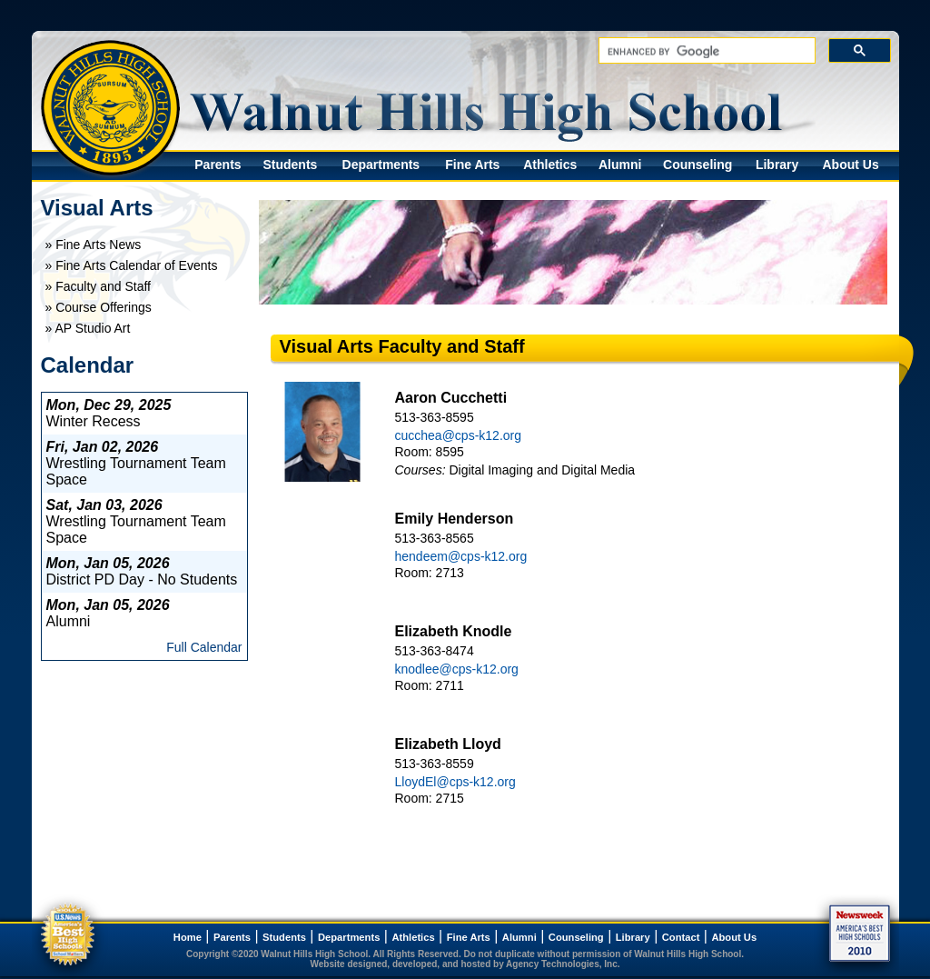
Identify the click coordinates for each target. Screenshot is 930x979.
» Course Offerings (98, 307)
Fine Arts (472, 164)
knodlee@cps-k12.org (457, 669)
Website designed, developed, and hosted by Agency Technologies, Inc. (465, 964)
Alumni (620, 164)
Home (187, 937)
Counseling (697, 164)
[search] (705, 51)
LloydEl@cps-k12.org (455, 781)
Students (289, 164)
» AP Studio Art (88, 328)
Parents (217, 164)
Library (777, 164)
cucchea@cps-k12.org (458, 435)
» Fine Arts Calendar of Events (131, 265)
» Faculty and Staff (98, 286)
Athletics (550, 164)
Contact (681, 937)
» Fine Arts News (93, 244)
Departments (381, 164)
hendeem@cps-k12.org (461, 556)
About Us (850, 164)
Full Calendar (204, 647)
